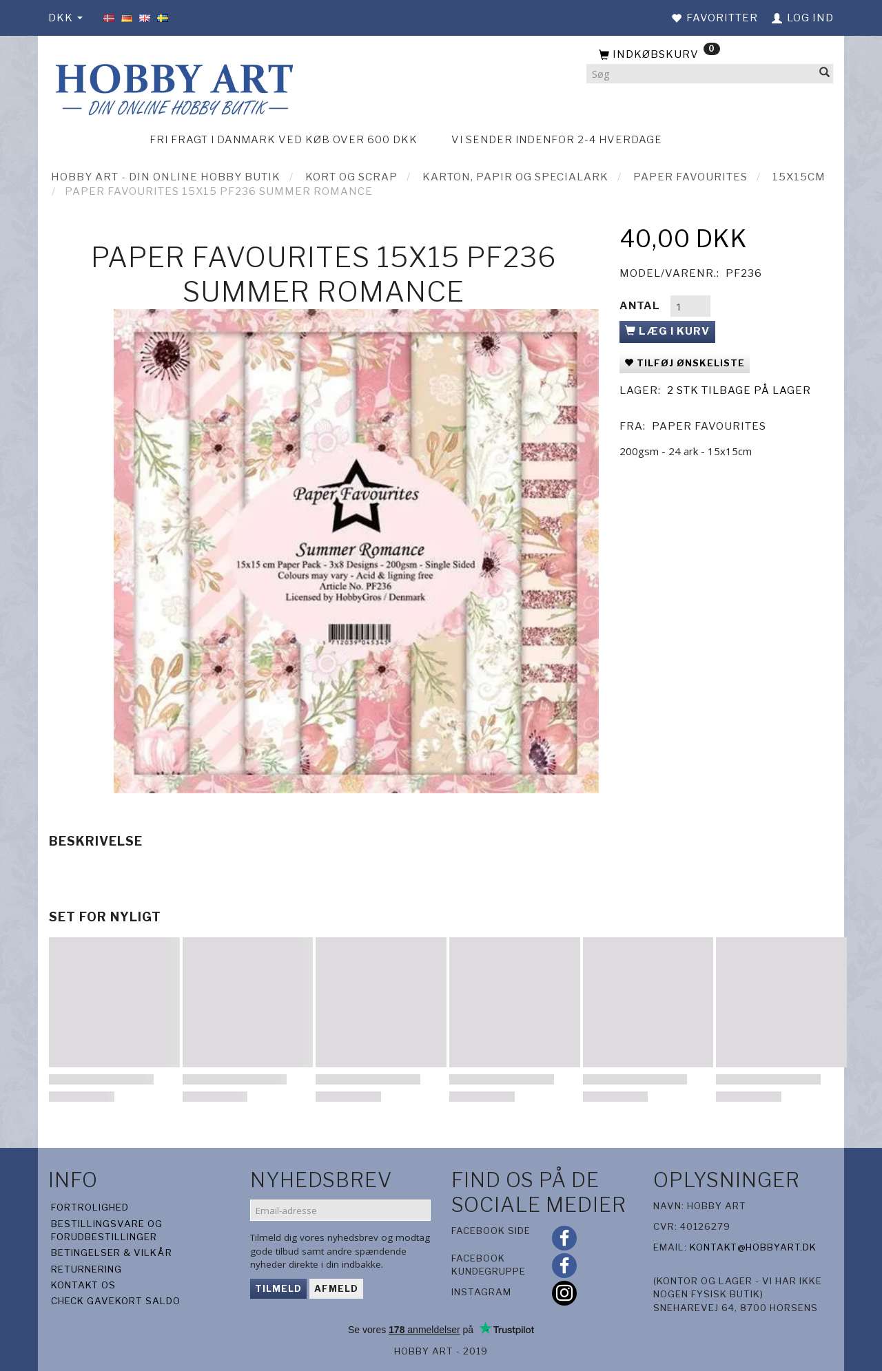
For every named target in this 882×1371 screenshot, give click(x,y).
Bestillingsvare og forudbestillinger (107, 1230)
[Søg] (824, 74)
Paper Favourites (709, 426)
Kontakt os (83, 1284)
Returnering (86, 1269)
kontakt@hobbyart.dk (753, 1247)
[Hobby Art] (172, 87)
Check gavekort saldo (116, 1300)
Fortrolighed (90, 1207)
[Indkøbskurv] (709, 55)
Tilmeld (278, 1288)
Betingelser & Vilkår (111, 1252)
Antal (641, 306)
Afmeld (336, 1288)
